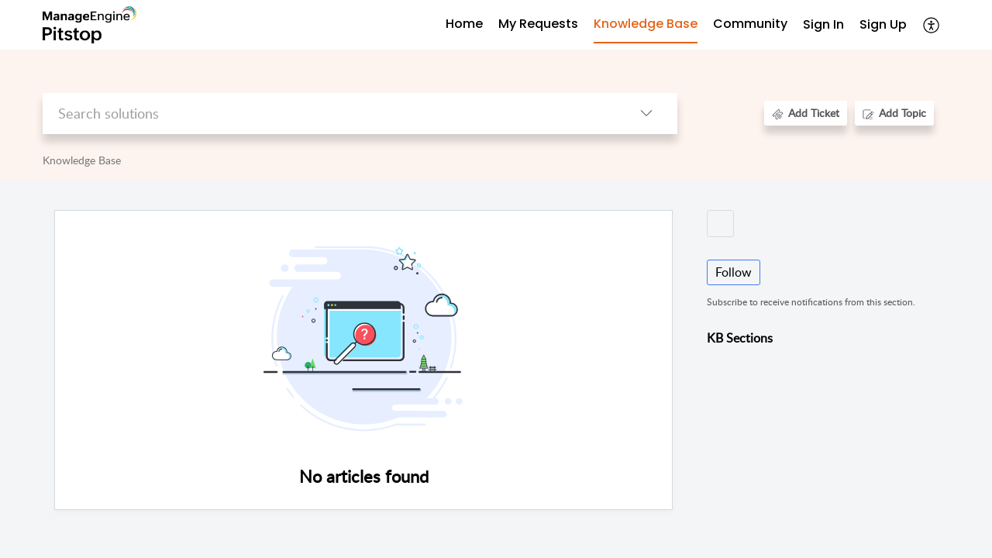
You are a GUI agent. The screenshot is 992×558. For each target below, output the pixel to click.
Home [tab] (464, 24)
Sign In (823, 24)
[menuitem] (823, 25)
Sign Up (883, 24)
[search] (329, 113)
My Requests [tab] (538, 24)
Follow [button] (733, 272)
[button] (931, 25)
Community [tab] (750, 24)
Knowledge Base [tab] (646, 24)
